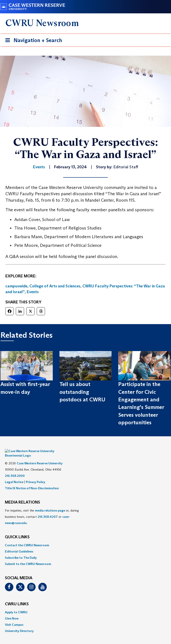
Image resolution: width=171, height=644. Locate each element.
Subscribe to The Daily (21, 551)
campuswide (16, 286)
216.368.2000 (15, 469)
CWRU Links (17, 597)
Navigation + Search (32, 41)
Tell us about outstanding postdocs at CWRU (82, 392)
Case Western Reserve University (40, 457)
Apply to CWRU (16, 605)
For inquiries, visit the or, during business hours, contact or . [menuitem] (42, 510)
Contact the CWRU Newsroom (27, 538)
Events (33, 291)
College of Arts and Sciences (54, 286)
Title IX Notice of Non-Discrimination (32, 481)
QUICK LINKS (17, 530)
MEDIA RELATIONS (22, 496)
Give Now (11, 612)
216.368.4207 (48, 510)
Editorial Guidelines (19, 545)
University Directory (19, 624)
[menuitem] (85, 538)
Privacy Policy (35, 475)
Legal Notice (14, 475)
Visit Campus (14, 618)
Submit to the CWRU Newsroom (28, 557)
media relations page (50, 504)
